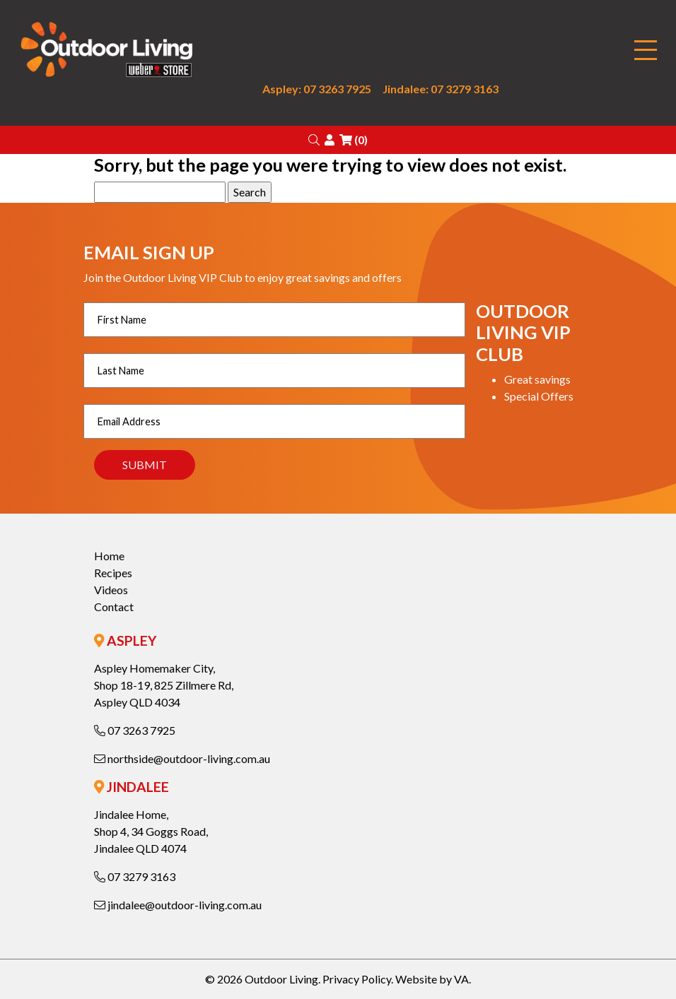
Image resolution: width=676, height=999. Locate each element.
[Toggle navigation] (645, 50)
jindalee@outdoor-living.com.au (178, 904)
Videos (111, 589)
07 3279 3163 (134, 876)
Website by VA (432, 979)
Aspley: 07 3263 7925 (316, 88)
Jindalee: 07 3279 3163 (441, 88)
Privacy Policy (356, 979)
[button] (314, 139)
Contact (114, 606)
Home (109, 555)
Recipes (113, 572)
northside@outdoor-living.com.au (182, 758)
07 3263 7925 (134, 730)
